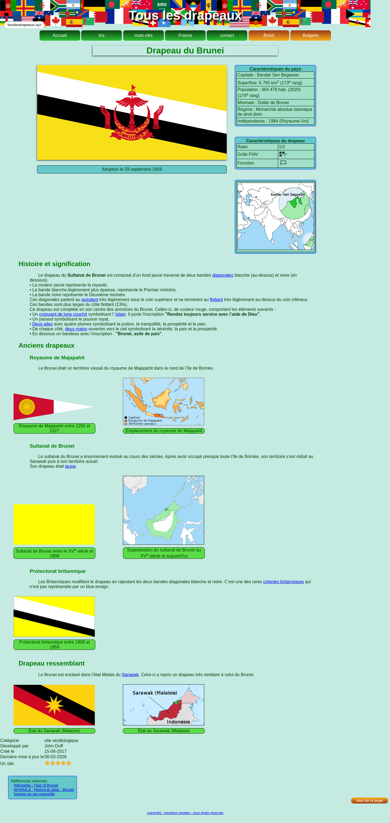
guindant (90, 299)
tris (101, 35)
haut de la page (369, 800)
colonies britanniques (283, 581)
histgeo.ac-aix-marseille (34, 794)
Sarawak (130, 674)
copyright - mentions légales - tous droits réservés (185, 813)
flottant (216, 299)
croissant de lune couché (63, 314)
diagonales (222, 275)
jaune (70, 466)
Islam (120, 314)
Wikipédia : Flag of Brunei (36, 785)
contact (227, 35)
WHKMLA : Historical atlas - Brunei (44, 790)
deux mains (76, 329)
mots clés (143, 35)
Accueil (60, 35)
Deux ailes (42, 324)
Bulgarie (311, 35)
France (185, 35)
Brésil (269, 35)
